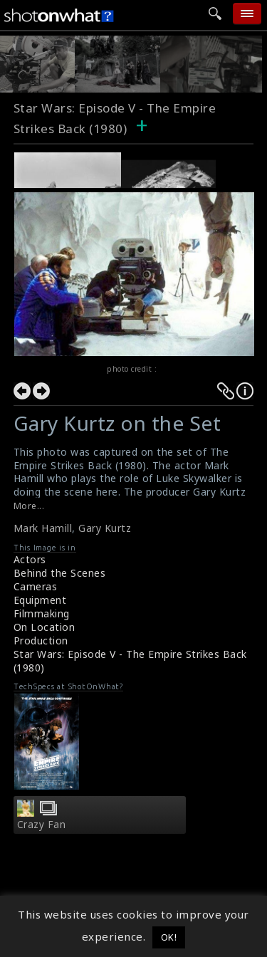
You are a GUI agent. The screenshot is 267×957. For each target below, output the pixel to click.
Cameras (36, 586)
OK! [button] (169, 937)
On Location (44, 627)
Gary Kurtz (104, 528)
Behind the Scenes (60, 573)
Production (41, 640)
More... (29, 506)
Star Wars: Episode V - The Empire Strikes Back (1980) (130, 660)
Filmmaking (42, 613)
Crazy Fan (41, 824)
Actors (30, 559)
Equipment (40, 600)
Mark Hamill (43, 528)
